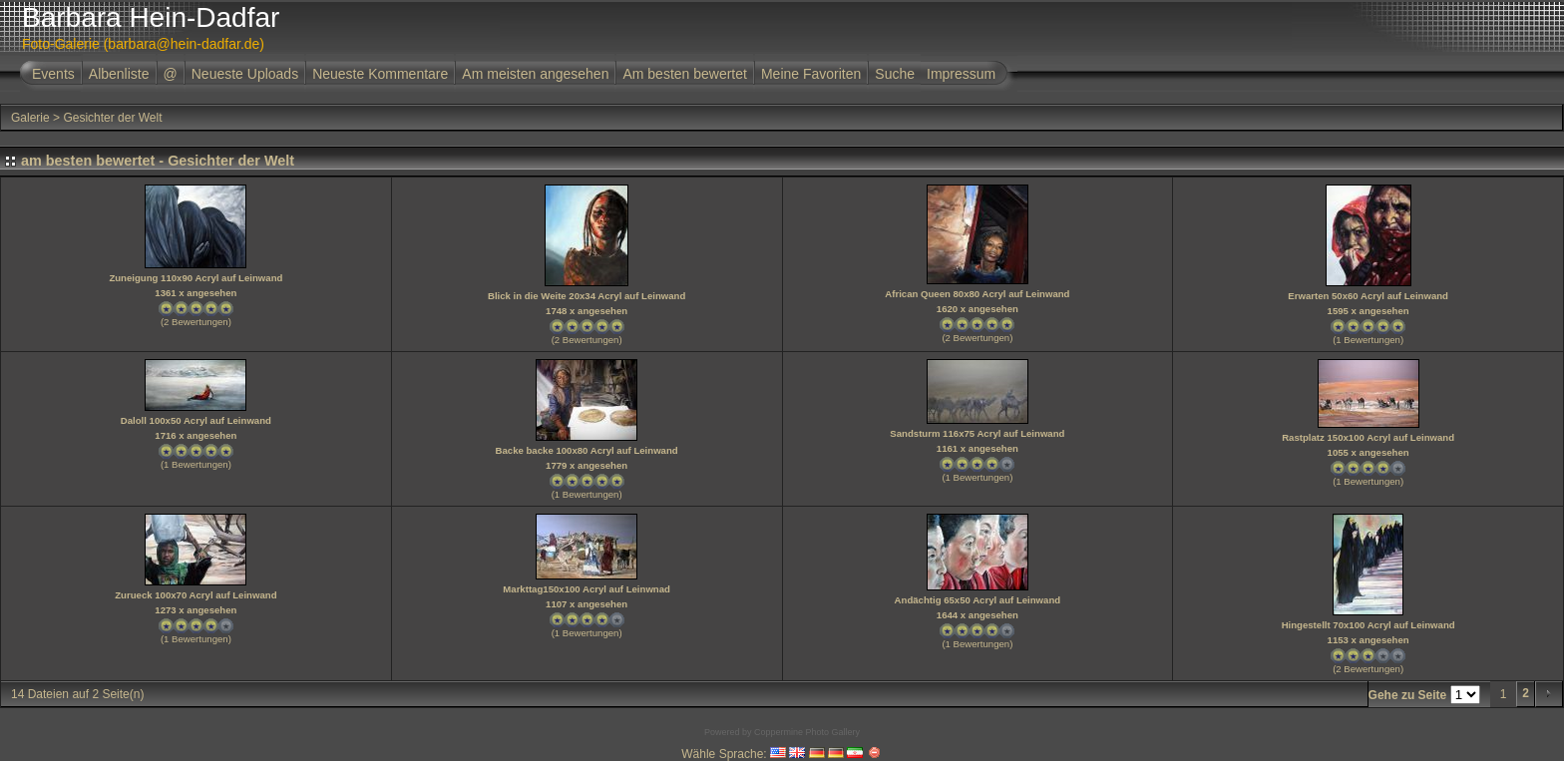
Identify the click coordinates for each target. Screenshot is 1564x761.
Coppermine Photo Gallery (807, 732)
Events (53, 74)
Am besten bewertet (684, 74)
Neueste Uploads (245, 74)
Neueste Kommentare (380, 74)
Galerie (30, 118)
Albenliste (119, 74)
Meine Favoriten (811, 74)
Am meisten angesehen (535, 74)
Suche (895, 74)
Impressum (961, 74)
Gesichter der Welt (112, 118)
